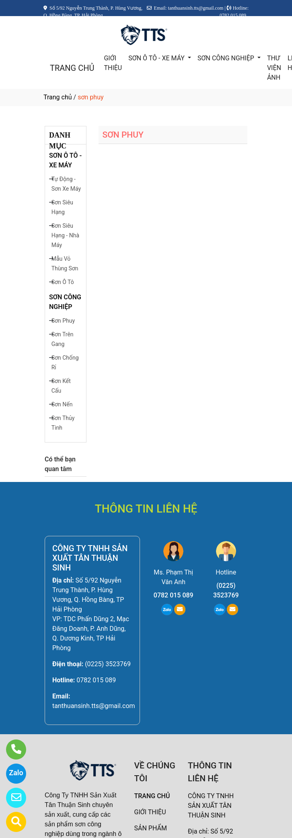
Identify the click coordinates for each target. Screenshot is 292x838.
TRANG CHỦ (72, 68)
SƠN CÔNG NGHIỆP (226, 58)
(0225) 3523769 (108, 664)
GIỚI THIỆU (113, 63)
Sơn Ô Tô (62, 282)
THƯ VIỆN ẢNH (274, 67)
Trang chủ (57, 97)
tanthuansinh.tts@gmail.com (93, 706)
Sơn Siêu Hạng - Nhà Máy (65, 235)
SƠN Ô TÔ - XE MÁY (157, 58)
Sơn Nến (62, 404)
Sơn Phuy (63, 320)
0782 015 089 (96, 680)
